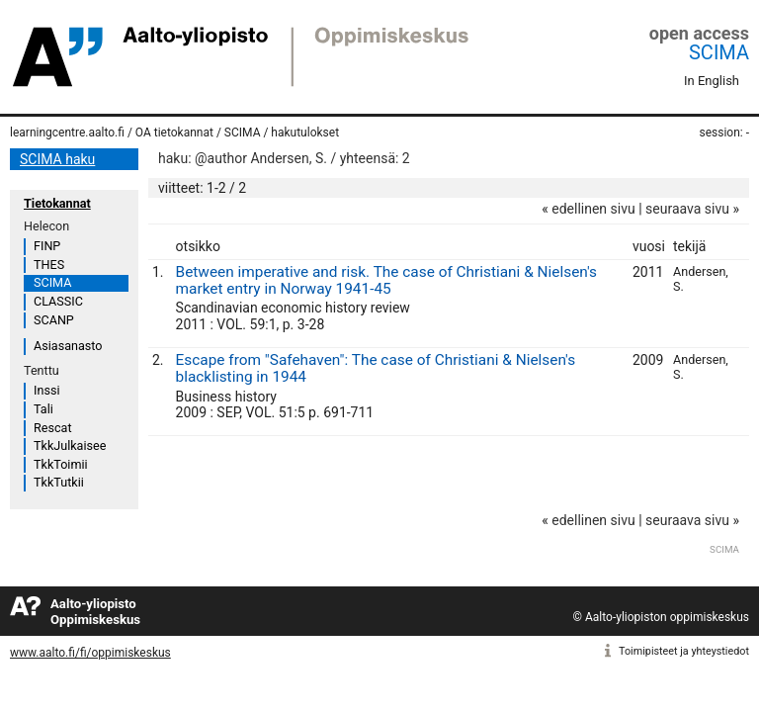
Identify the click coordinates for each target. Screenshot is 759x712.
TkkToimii (61, 464)
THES (49, 264)
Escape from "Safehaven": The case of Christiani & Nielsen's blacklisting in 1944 (376, 368)
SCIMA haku (57, 159)
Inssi (46, 390)
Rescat (53, 427)
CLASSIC (58, 301)
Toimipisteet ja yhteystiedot (684, 651)
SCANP (54, 319)
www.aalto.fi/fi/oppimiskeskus (90, 653)
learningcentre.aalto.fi (67, 132)
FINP (47, 245)
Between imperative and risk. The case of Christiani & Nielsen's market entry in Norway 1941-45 (387, 280)
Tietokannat (57, 203)
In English (711, 80)
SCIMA (719, 52)
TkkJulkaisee (70, 445)
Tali (43, 408)
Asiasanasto (68, 345)
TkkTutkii (59, 482)
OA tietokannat (174, 132)
